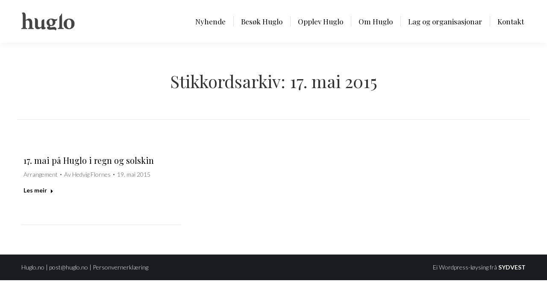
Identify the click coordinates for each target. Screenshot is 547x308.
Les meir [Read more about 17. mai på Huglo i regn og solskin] (38, 190)
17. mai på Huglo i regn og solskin (89, 160)
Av (87, 174)
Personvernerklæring (120, 267)
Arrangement (41, 174)
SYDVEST (512, 267)
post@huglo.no (68, 267)
